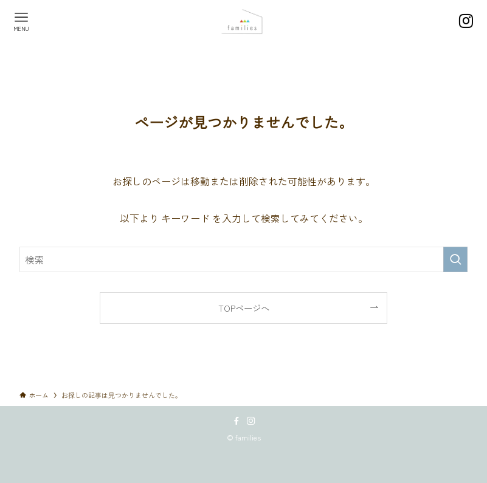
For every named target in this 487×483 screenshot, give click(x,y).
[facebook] (236, 421)
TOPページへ (243, 307)
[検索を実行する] (455, 259)
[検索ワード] (243, 259)
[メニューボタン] (21, 21)
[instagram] (251, 421)
